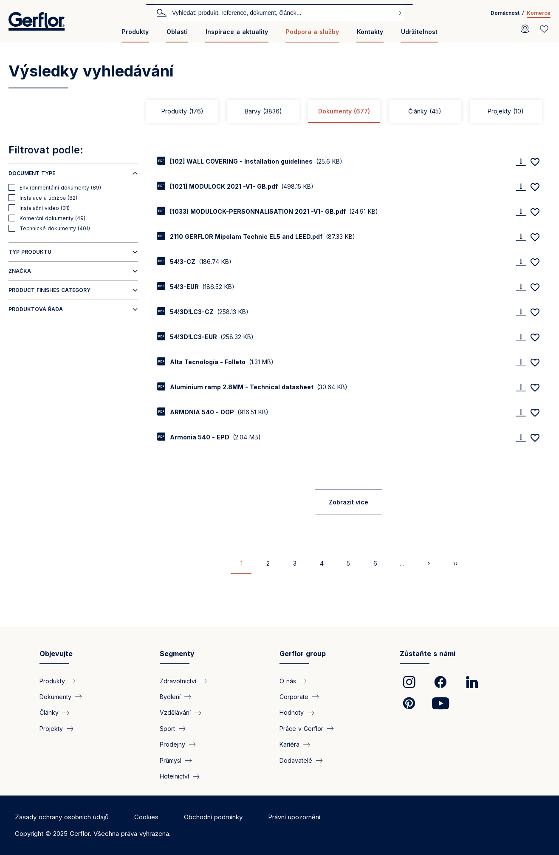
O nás (288, 681)
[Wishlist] (544, 29)
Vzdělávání (175, 712)
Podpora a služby (312, 31)
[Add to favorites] (534, 162)
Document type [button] (31, 173)
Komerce (539, 13)
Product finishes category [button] (49, 290)
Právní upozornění (294, 817)
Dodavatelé (296, 760)
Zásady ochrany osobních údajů (62, 817)
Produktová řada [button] (35, 309)
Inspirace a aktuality (237, 31)
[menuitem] (135, 35)
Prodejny (172, 744)
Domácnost (505, 13)
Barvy (263, 111)
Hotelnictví (174, 776)
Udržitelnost (419, 31)
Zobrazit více (348, 502)
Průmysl (170, 760)
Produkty (135, 31)
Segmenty (177, 653)
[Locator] (525, 29)
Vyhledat (161, 12)
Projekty (506, 111)
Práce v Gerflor (301, 728)
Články (424, 111)
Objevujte (56, 653)
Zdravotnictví (178, 681)
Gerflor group (303, 653)
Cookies (146, 817)
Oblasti (177, 31)
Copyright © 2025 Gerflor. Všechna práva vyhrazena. (93, 834)
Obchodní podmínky (213, 817)
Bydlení (170, 696)
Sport (167, 728)
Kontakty (370, 31)
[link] (409, 682)
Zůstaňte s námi (427, 653)
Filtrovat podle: (45, 150)
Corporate (294, 696)
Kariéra (289, 744)
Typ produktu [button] (29, 252)
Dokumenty (344, 111)
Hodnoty (292, 712)
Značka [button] (19, 271)
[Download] (521, 161)
